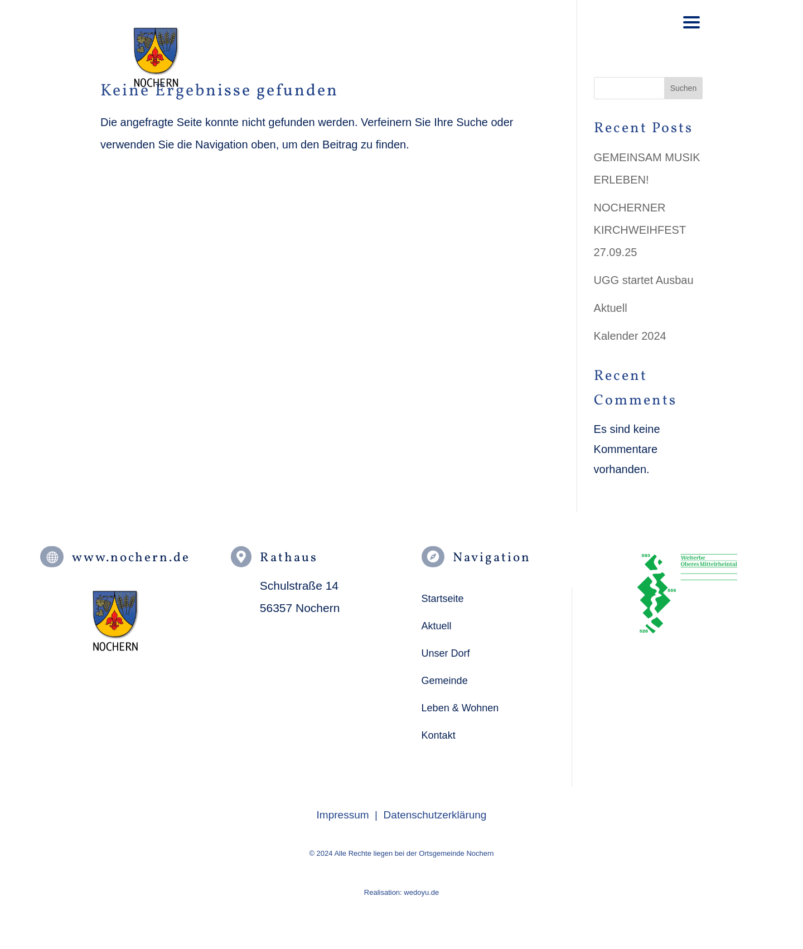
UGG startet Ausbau (644, 280)
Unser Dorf (446, 653)
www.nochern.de (131, 558)
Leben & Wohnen (460, 708)
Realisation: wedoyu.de (401, 892)
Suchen (683, 88)
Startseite (443, 598)
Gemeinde (445, 680)
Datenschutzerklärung (435, 815)
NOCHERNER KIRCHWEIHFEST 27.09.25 (640, 229)
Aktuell (610, 308)
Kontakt (439, 735)
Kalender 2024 (630, 336)
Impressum (343, 815)
